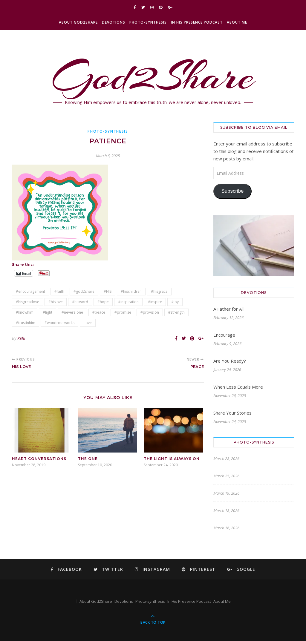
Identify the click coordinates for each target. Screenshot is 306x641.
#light (47, 312)
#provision (149, 312)
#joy (175, 301)
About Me (237, 22)
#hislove (55, 301)
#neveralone (72, 312)
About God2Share (78, 22)
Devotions (113, 22)
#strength (176, 312)
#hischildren (131, 291)
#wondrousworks (59, 322)
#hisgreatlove (27, 301)
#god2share (84, 291)
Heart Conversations (39, 458)
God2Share (153, 76)
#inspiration (128, 301)
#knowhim (24, 312)
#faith (59, 291)
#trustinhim (25, 322)
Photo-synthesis (148, 22)
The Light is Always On (172, 458)
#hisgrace (159, 291)
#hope (103, 301)
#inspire (155, 301)
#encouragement (30, 291)
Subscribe (232, 191)
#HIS (107, 291)
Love (88, 322)
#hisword (80, 301)
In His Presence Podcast (197, 22)
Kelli (21, 338)
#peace (98, 312)
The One (88, 458)
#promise (122, 312)
